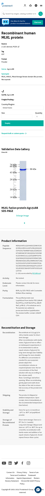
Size (3, 113)
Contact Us (10, 472)
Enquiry (7, 123)
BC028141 (36, 273)
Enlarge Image (22, 216)
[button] (38, 489)
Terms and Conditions (18, 475)
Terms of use (34, 472)
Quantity (38, 113)
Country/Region (8, 104)
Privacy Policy (22, 472)
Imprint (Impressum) (24, 478)
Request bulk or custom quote (14, 133)
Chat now (37, 22)
